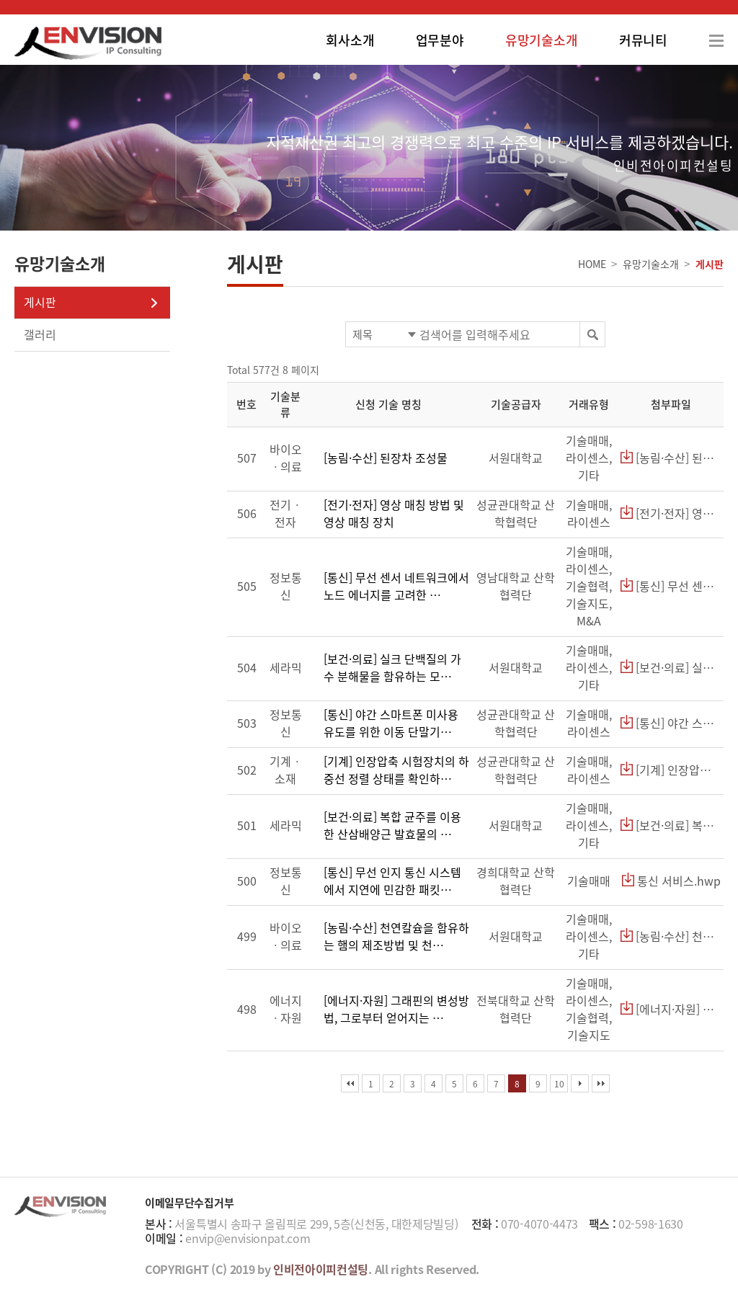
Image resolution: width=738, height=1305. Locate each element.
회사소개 (350, 40)
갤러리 (40, 334)
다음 (580, 1083)
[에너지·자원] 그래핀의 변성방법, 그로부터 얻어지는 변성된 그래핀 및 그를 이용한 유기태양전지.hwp (671, 1008)
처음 (350, 1083)
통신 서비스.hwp (671, 880)
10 (559, 1083)
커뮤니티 (643, 40)
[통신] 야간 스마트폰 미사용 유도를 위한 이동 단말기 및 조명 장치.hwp (671, 722)
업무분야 (440, 40)
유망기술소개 (541, 40)
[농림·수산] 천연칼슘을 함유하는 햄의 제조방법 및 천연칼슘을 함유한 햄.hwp (671, 936)
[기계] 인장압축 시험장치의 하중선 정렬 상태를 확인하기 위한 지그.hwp (671, 769)
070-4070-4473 (539, 1223)
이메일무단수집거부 (189, 1202)
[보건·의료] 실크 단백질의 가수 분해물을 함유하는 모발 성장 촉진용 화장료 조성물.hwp (671, 667)
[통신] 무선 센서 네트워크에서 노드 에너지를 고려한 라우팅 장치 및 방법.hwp (671, 585)
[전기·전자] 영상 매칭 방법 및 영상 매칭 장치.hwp (671, 513)
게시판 (40, 302)
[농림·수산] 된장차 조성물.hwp (671, 457)
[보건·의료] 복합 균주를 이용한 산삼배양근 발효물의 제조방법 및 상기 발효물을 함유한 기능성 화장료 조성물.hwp (671, 825)
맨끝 (601, 1083)
